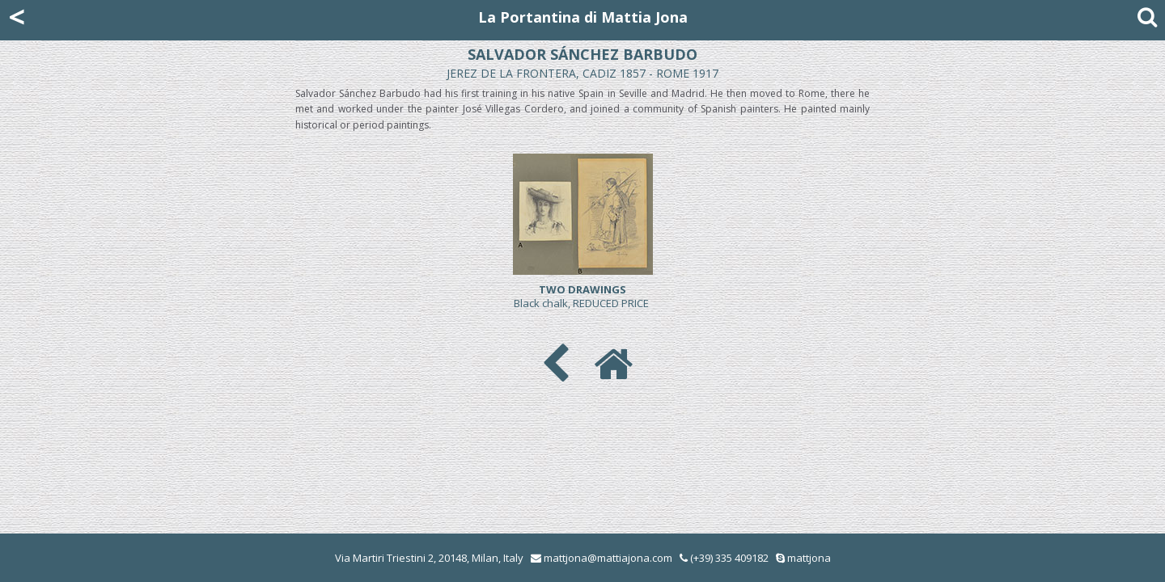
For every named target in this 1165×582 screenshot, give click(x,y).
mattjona (809, 557)
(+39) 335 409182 (724, 557)
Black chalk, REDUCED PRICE (582, 296)
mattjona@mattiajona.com (608, 557)
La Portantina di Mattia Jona (583, 17)
